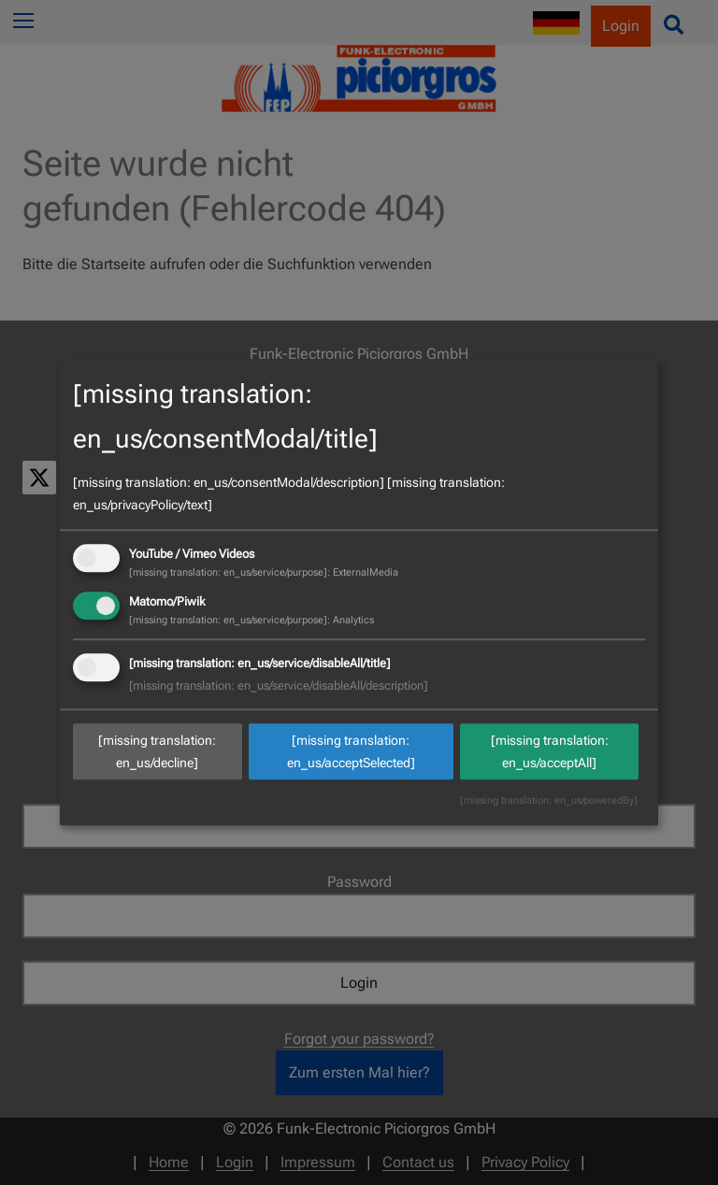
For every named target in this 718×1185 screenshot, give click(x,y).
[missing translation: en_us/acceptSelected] (351, 751)
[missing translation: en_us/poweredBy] (549, 801)
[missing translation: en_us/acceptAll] (550, 751)
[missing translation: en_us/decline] (157, 751)
